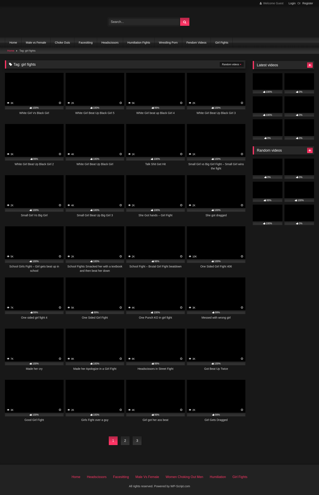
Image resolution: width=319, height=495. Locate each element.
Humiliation (218, 477)
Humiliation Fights (138, 42)
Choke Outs (62, 42)
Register (307, 3)
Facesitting (86, 42)
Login (292, 3)
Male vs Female (36, 42)
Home (13, 42)
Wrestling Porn (168, 42)
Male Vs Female (147, 477)
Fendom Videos (196, 42)
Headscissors (110, 42)
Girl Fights (221, 42)
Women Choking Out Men (184, 477)
